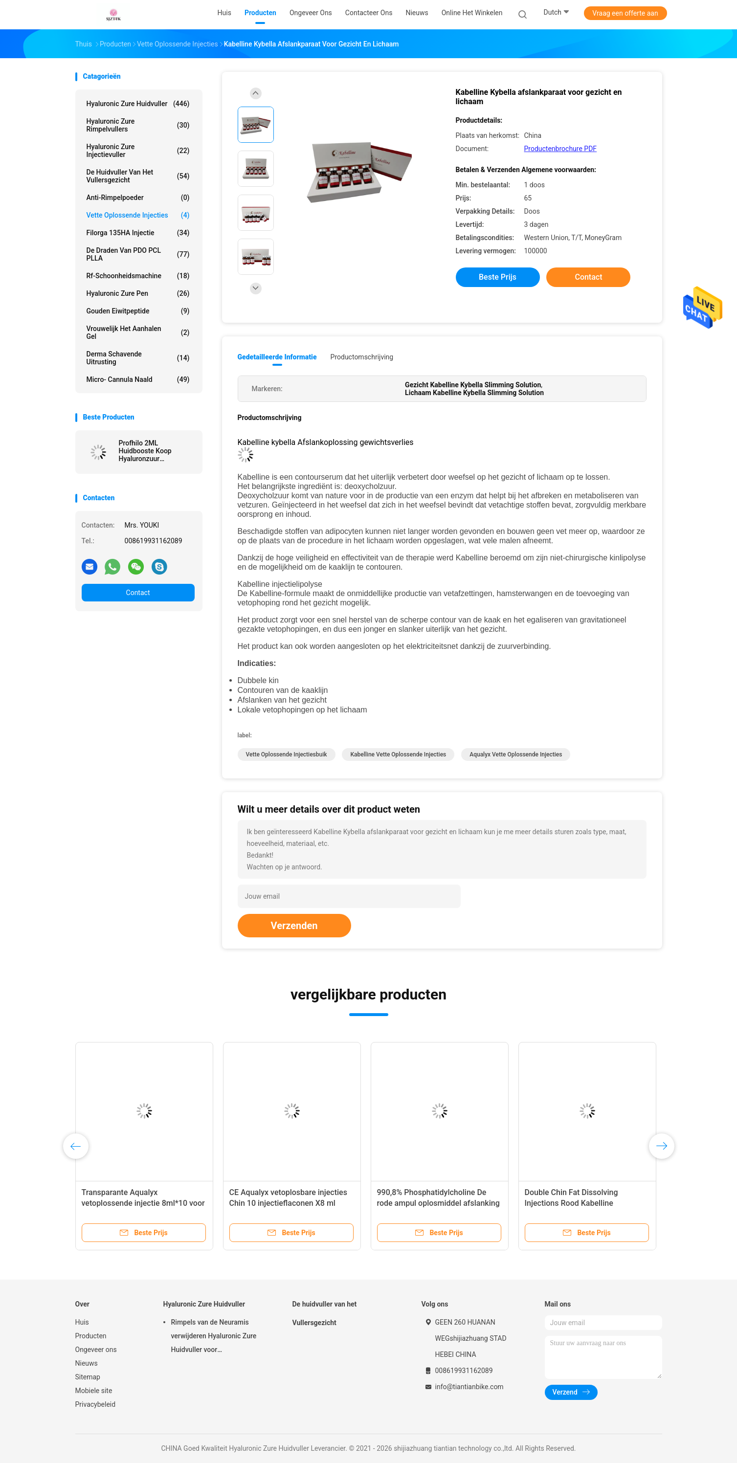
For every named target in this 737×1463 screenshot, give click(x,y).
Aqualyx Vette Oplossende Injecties (515, 754)
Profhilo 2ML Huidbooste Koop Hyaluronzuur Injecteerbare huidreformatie (145, 451)
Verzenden (294, 925)
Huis (82, 1322)
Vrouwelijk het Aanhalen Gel (138, 332)
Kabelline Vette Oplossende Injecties (398, 754)
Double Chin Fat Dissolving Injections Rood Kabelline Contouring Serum (571, 1203)
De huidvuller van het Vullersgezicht (138, 176)
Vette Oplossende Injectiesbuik (286, 754)
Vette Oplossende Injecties (138, 215)
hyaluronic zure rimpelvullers (138, 125)
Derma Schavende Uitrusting (138, 358)
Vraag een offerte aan (625, 13)
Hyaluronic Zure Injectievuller (138, 150)
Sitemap (87, 1377)
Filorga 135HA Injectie (138, 233)
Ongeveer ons (96, 1349)
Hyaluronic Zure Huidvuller (138, 104)
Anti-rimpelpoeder (138, 197)
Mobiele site (93, 1391)
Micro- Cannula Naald (138, 379)
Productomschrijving (362, 357)
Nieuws (86, 1363)
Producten (91, 1336)
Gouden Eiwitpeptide (138, 311)
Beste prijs (497, 277)
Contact (138, 593)
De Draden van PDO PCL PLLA (138, 254)
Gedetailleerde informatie (277, 357)
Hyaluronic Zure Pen (138, 293)
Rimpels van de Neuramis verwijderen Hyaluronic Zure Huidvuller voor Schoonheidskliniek (214, 1337)
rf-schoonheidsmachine (138, 276)
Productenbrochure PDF (560, 149)
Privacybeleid (95, 1404)
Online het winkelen (472, 13)
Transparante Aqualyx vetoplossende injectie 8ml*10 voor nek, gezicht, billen (143, 1203)
